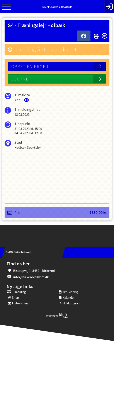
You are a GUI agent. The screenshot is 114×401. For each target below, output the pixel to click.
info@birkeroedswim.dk (31, 277)
